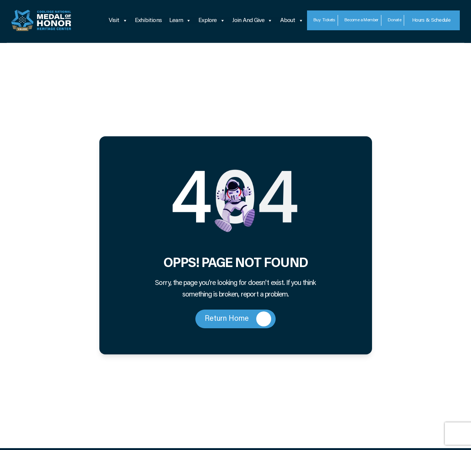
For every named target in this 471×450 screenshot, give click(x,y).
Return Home (238, 318)
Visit (118, 20)
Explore (211, 20)
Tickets (324, 20)
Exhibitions (148, 21)
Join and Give (252, 20)
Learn (180, 20)
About (291, 20)
